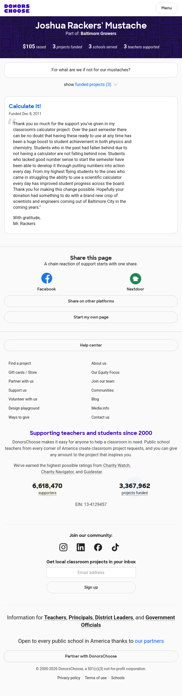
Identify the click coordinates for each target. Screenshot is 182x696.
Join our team (103, 381)
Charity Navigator (57, 471)
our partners (149, 641)
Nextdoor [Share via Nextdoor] (135, 281)
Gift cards (17, 372)
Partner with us (21, 381)
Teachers (55, 617)
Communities (103, 390)
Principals (81, 617)
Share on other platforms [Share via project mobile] (91, 301)
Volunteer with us (23, 399)
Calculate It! (25, 106)
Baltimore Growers (98, 33)
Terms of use (96, 678)
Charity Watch (116, 465)
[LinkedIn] (80, 547)
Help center (91, 345)
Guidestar (93, 471)
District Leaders (114, 617)
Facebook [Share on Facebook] (46, 281)
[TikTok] (115, 547)
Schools (118, 678)
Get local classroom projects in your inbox (91, 562)
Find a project (20, 363)
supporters (47, 488)
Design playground (24, 408)
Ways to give (19, 417)
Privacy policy (68, 678)
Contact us (100, 417)
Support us (18, 390)
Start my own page (91, 317)
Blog (95, 399)
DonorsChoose (17, 8)
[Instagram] (63, 547)
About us (99, 363)
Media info (100, 408)
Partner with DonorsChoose (91, 656)
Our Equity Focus (106, 372)
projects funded (134, 488)
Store (32, 372)
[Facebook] (98, 547)
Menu (166, 8)
